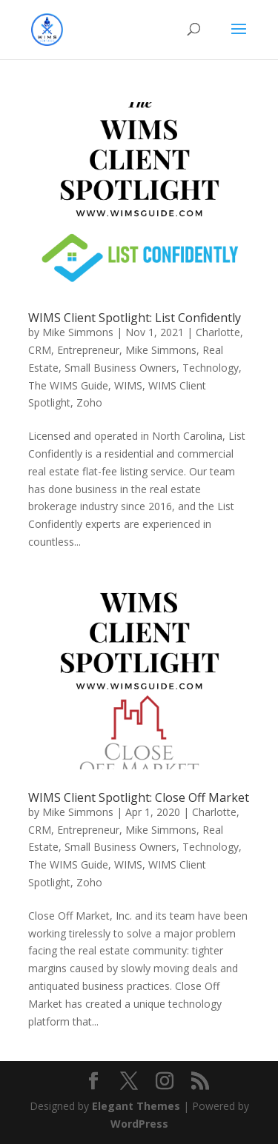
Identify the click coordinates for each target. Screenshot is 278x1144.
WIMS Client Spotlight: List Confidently (134, 318)
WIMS (128, 385)
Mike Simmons (77, 332)
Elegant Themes (136, 1106)
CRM (39, 350)
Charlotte (218, 332)
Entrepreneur (88, 350)
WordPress (139, 1124)
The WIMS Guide (68, 385)
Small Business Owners (120, 368)
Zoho (89, 402)
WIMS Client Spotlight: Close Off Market (138, 797)
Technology (210, 368)
